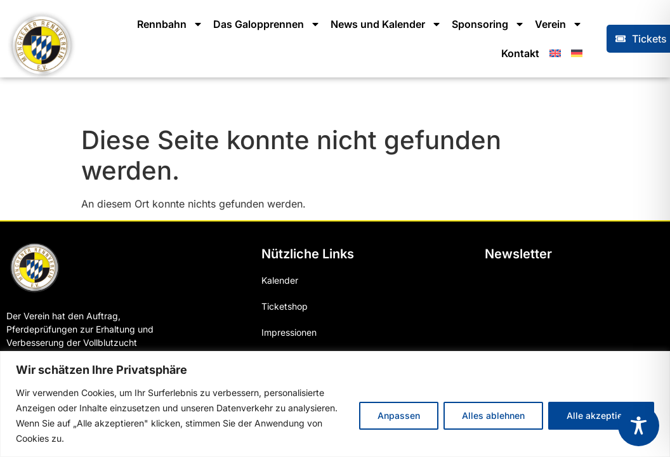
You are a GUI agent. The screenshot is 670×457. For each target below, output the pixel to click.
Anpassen (399, 415)
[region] (335, 404)
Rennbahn (170, 24)
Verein (558, 24)
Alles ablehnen (493, 415)
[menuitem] (555, 53)
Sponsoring (488, 24)
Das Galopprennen (266, 24)
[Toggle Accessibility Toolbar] (638, 425)
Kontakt (520, 53)
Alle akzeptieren (601, 415)
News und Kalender (386, 24)
